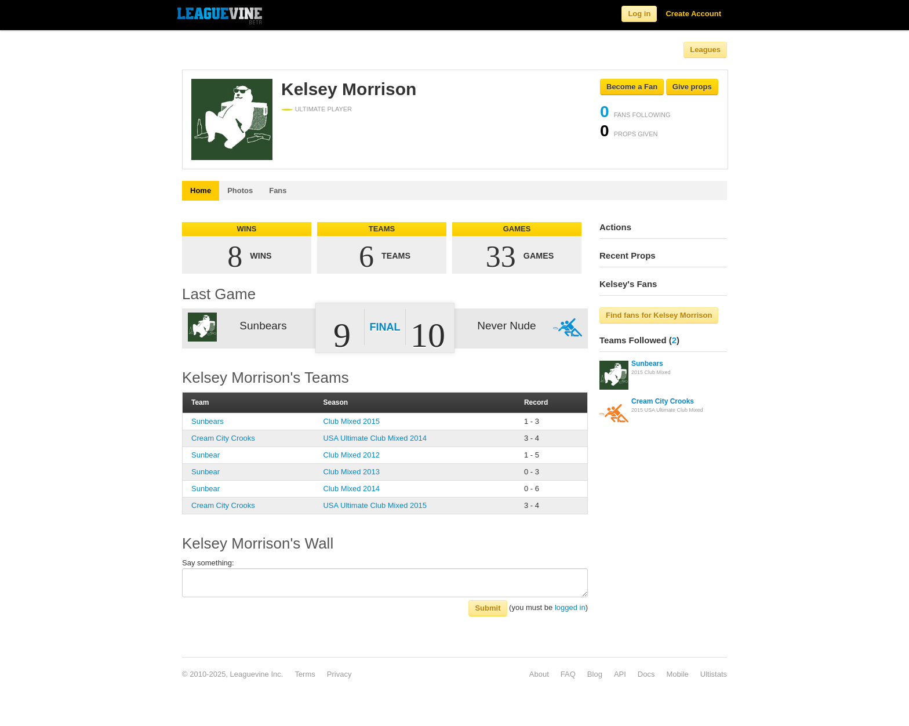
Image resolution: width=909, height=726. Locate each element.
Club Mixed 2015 (351, 421)
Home (200, 190)
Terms (304, 674)
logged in (570, 607)
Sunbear (205, 455)
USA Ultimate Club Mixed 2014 (374, 438)
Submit (487, 608)
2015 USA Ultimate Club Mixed (667, 410)
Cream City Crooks (223, 438)
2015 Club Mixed (651, 372)
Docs (646, 674)
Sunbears (207, 421)
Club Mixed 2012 (351, 455)
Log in (639, 13)
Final (385, 327)
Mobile (677, 674)
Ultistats (713, 674)
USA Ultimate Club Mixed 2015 (374, 505)
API (620, 674)
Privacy (339, 674)
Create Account (693, 13)
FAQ (568, 674)
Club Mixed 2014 (351, 488)
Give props (692, 86)
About (539, 674)
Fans (277, 190)
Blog (594, 674)
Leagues (705, 49)
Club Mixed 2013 (351, 471)
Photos (240, 190)
